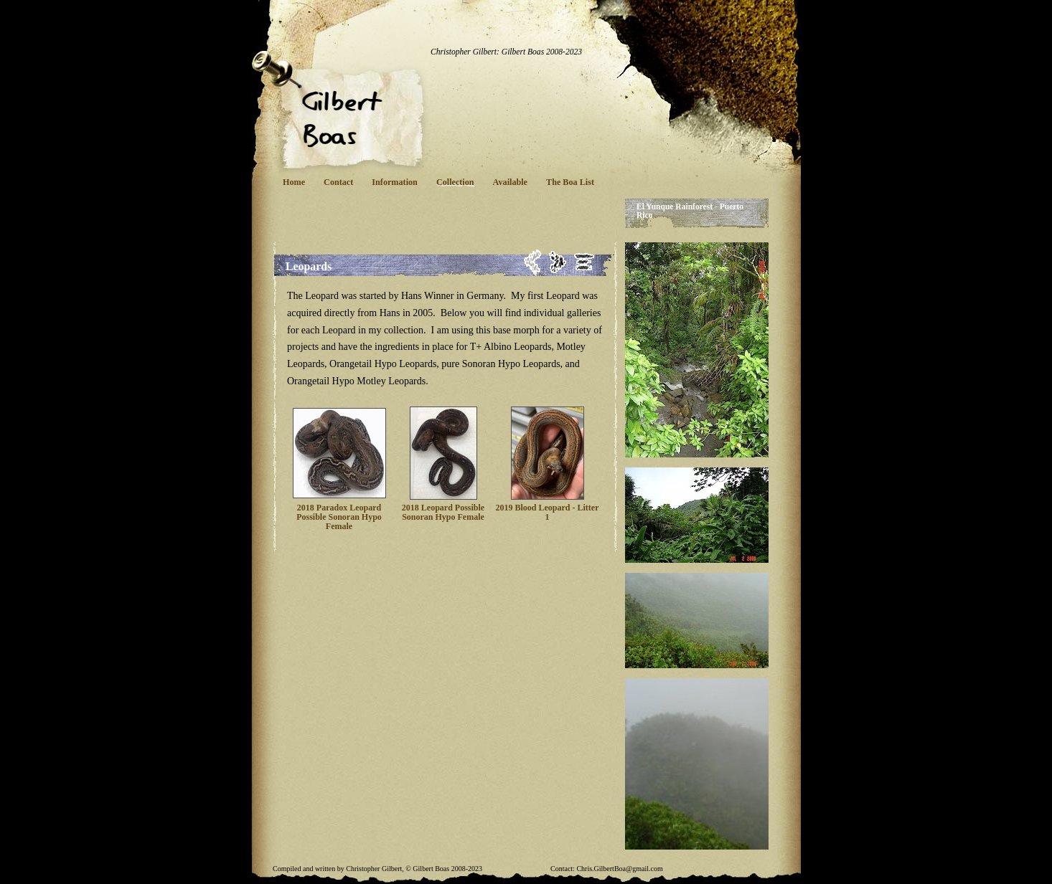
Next (558, 262)
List (584, 262)
